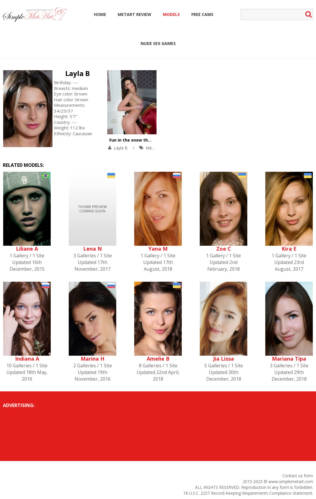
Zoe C (223, 248)
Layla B (77, 73)
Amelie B (158, 358)
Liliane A (27, 248)
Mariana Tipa (289, 358)
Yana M (158, 248)
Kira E (289, 248)
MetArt (152, 148)
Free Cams (202, 14)
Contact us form (297, 475)
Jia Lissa (223, 358)
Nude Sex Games (158, 43)
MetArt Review (134, 14)
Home (100, 14)
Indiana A (27, 358)
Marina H (92, 358)
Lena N (92, 248)
